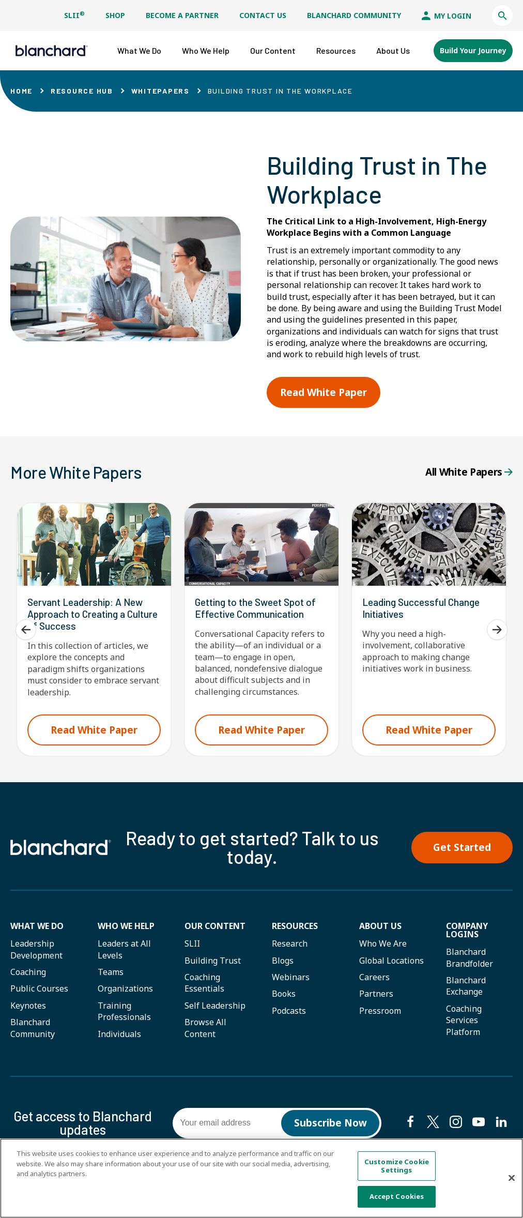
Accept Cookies (397, 1196)
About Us (380, 926)
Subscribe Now (330, 1123)
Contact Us (262, 15)
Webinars (291, 977)
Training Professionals (124, 1011)
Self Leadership (214, 1005)
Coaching (28, 972)
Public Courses (39, 988)
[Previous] (26, 629)
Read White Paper (323, 392)
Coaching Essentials (204, 982)
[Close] (511, 1178)
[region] (261, 1178)
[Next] (497, 629)
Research (289, 943)
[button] (502, 15)
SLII (74, 15)
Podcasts (289, 1010)
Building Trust (212, 960)
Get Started (462, 847)
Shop (115, 15)
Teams (111, 972)
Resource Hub (82, 90)
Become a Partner (182, 15)
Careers (374, 977)
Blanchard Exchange (466, 986)
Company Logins (467, 930)
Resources (295, 926)
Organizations (125, 988)
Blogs (283, 960)
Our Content (214, 926)
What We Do (37, 926)
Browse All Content (205, 1027)
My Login (446, 16)
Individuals (119, 1034)
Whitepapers (160, 90)
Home (21, 90)
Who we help (126, 926)
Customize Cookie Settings (396, 1166)
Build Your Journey (473, 50)
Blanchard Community (354, 15)
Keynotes (28, 1005)
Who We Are (383, 943)
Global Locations (391, 960)
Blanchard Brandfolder (469, 957)
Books (284, 993)
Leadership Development (36, 949)
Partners (376, 993)
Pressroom (380, 1010)
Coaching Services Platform (464, 1020)
